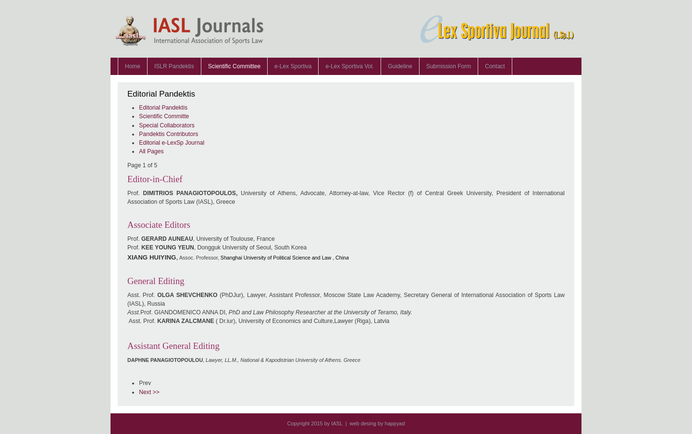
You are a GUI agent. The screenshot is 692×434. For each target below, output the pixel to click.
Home (132, 66)
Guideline (400, 66)
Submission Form (448, 66)
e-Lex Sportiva (292, 66)
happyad (395, 423)
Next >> (149, 392)
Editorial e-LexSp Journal (171, 142)
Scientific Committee (234, 66)
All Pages (151, 151)
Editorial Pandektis (163, 107)
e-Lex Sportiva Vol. (349, 66)
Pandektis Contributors (168, 134)
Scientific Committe (164, 116)
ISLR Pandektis (174, 66)
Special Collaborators (167, 125)
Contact (495, 66)
